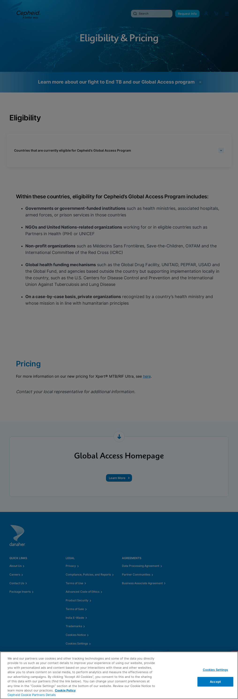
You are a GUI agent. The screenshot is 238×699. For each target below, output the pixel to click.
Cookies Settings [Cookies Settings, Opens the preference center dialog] (215, 670)
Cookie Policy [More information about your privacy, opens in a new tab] (65, 690)
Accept (215, 681)
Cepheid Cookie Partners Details (32, 695)
